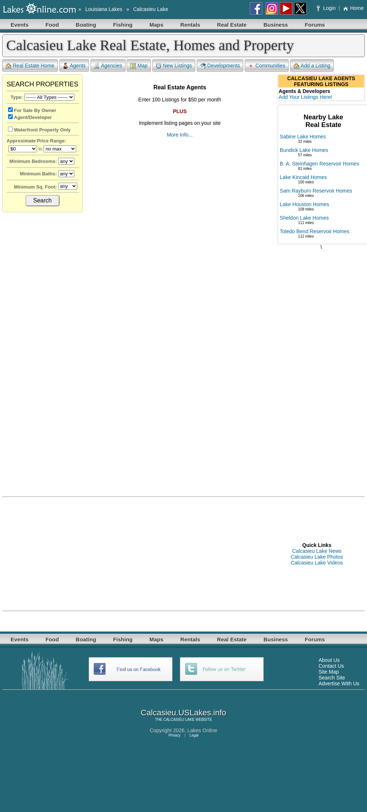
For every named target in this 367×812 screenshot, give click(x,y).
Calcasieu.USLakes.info (183, 712)
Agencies (108, 66)
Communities (266, 66)
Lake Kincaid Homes (303, 177)
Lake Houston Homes (304, 204)
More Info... (180, 135)
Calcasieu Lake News (317, 551)
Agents (74, 66)
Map (138, 66)
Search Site (332, 678)
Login (327, 8)
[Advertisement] (321, 366)
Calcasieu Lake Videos (317, 563)
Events (20, 25)
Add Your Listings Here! (305, 97)
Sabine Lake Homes (303, 136)
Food (52, 25)
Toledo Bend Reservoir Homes (314, 231)
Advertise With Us (339, 683)
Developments (220, 66)
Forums (315, 25)
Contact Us (331, 666)
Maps (156, 25)
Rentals (190, 25)
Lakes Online (203, 730)
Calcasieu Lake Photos (316, 557)
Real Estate (232, 25)
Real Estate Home (30, 66)
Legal (194, 735)
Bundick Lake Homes (304, 150)
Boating (86, 25)
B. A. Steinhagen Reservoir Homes (319, 164)
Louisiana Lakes (103, 9)
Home (353, 8)
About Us (329, 660)
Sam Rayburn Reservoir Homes (316, 191)
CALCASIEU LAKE (178, 720)
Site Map (329, 672)
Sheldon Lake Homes (304, 218)
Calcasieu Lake (150, 9)
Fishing (123, 25)
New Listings (174, 66)
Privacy (174, 735)
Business (275, 25)
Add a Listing (311, 66)
